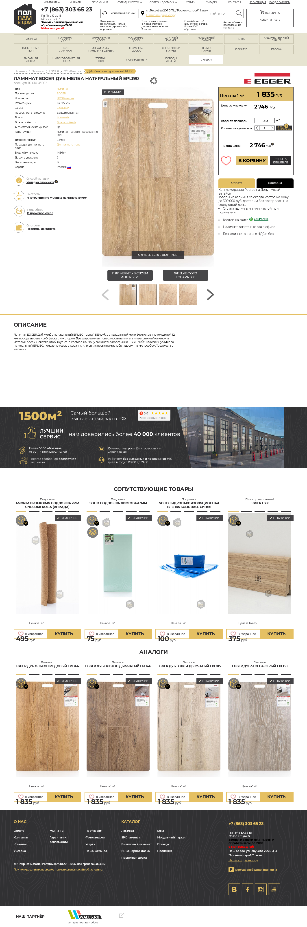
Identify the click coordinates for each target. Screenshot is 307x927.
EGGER (54, 71)
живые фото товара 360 (185, 275)
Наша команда (96, 851)
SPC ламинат (130, 837)
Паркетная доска (134, 857)
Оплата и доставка (162, 2)
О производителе (40, 213)
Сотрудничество (128, 2)
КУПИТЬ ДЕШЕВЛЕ (280, 160)
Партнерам (93, 830)
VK (234, 889)
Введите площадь (234, 121)
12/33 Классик (72, 71)
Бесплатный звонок (118, 13)
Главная (21, 71)
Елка (160, 830)
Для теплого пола (68, 144)
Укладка (211, 2)
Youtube (274, 889)
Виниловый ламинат (136, 844)
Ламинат (38, 71)
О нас (20, 821)
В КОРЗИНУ (252, 160)
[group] (158, 177)
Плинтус (163, 844)
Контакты (234, 2)
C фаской (63, 107)
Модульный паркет (171, 837)
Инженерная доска (135, 851)
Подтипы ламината (41, 228)
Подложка (164, 851)
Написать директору (160, 15)
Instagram (261, 889)
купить (64, 633)
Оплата (236, 183)
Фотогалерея (95, 837)
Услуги (190, 2)
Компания (50, 2)
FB (247, 889)
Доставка (275, 183)
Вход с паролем (279, 2)
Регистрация (258, 2)
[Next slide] (210, 294)
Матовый (63, 117)
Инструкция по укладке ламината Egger (56, 197)
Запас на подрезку (284, 128)
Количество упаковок (236, 128)
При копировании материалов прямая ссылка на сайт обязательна (58, 869)
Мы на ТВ (75, 2)
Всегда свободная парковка (256, 869)
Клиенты (20, 844)
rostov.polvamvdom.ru (25, 17)
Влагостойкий (66, 122)
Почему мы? (100, 2)
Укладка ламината (40, 182)
